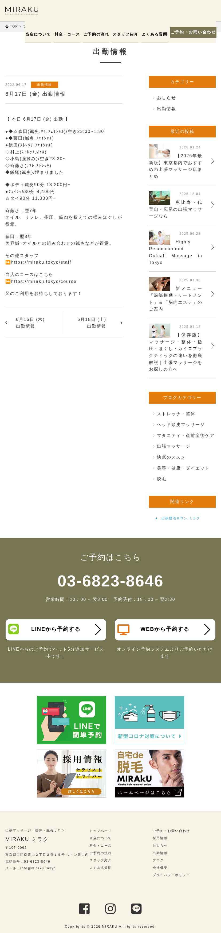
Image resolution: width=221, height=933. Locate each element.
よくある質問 (152, 34)
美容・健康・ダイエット (183, 468)
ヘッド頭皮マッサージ (181, 424)
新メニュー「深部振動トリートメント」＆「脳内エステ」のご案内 (175, 298)
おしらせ (166, 97)
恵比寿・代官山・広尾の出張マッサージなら (175, 209)
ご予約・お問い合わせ (191, 32)
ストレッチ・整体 (176, 414)
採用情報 (160, 838)
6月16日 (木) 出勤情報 (30, 323)
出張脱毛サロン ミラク (180, 518)
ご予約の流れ (95, 34)
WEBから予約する (153, 629)
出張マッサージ (174, 446)
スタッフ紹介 (124, 34)
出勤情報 (45, 85)
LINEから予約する (44, 629)
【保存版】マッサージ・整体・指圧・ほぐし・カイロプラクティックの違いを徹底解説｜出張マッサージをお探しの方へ (175, 352)
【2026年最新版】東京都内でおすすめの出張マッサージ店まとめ (175, 166)
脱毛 (162, 479)
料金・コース (67, 34)
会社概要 (160, 868)
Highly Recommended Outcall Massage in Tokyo (175, 252)
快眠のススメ (171, 457)
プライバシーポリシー (171, 875)
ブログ (158, 860)
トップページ (100, 831)
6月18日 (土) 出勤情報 (91, 323)
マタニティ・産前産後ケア (186, 435)
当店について (39, 34)
